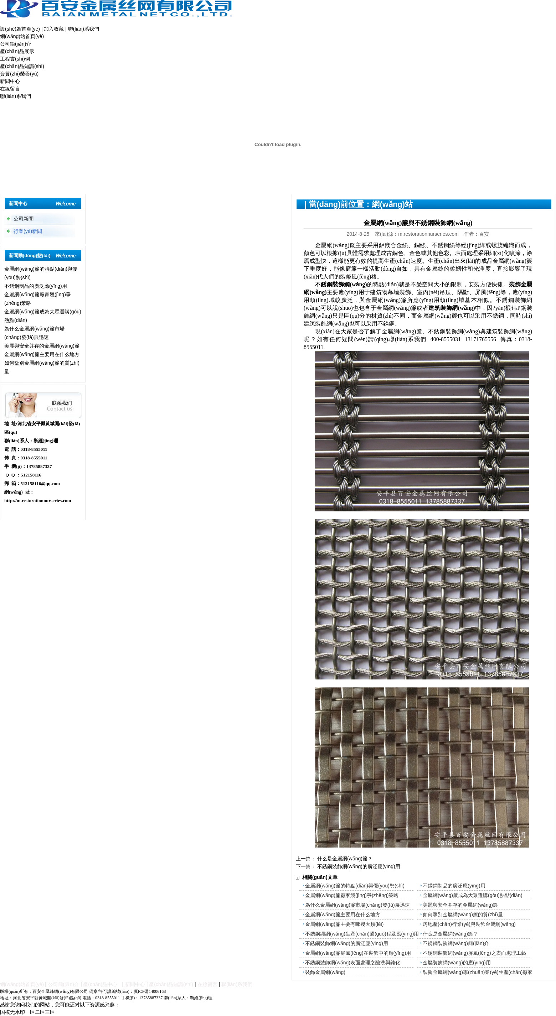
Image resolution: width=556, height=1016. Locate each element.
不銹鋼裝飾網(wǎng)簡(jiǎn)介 (456, 943)
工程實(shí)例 (15, 59)
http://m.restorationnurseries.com (37, 500)
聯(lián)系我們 (83, 29)
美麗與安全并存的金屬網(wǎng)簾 (41, 346)
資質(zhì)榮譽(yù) (19, 74)
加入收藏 (54, 29)
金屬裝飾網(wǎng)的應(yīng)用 (457, 962)
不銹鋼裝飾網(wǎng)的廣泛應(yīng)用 (358, 866)
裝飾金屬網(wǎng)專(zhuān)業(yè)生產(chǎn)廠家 (477, 972)
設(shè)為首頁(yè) (20, 29)
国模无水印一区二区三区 (27, 1012)
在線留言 (10, 89)
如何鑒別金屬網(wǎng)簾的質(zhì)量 (463, 914)
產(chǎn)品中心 (100, 984)
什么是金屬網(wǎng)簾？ (450, 934)
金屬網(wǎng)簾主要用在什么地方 (41, 354)
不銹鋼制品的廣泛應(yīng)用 (35, 286)
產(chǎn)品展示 (17, 51)
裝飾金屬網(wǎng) (325, 972)
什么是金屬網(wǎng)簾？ (344, 858)
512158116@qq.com (40, 483)
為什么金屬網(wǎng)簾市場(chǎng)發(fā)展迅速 (357, 905)
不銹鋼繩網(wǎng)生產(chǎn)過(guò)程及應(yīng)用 (362, 934)
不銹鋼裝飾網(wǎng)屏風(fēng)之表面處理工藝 (474, 953)
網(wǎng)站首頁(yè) (22, 36)
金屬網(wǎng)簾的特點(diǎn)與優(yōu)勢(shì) (355, 886)
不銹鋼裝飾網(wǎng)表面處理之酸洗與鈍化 (352, 962)
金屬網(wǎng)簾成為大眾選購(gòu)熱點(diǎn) (472, 895)
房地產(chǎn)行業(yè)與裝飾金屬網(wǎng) (469, 924)
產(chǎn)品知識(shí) (22, 66)
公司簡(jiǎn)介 (15, 44)
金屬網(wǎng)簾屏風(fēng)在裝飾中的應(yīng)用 (358, 953)
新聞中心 (10, 81)
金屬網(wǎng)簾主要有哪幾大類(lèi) (344, 924)
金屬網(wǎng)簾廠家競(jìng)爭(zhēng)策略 (351, 895)
